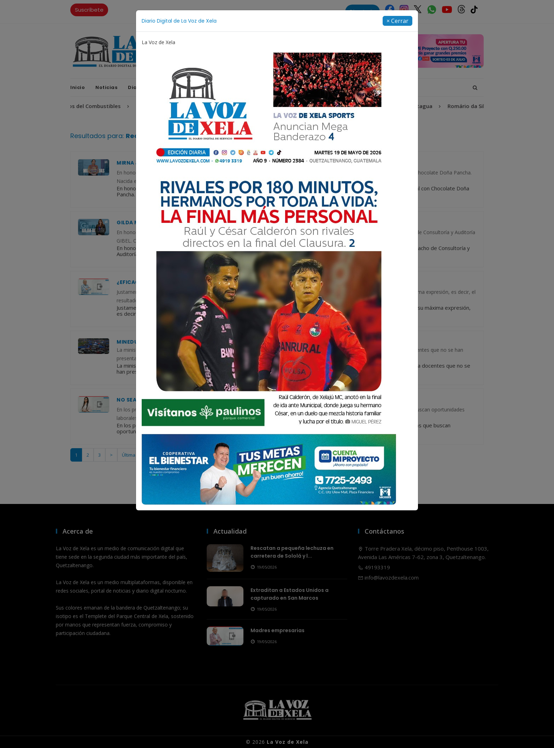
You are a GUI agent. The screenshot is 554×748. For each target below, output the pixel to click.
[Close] (397, 21)
